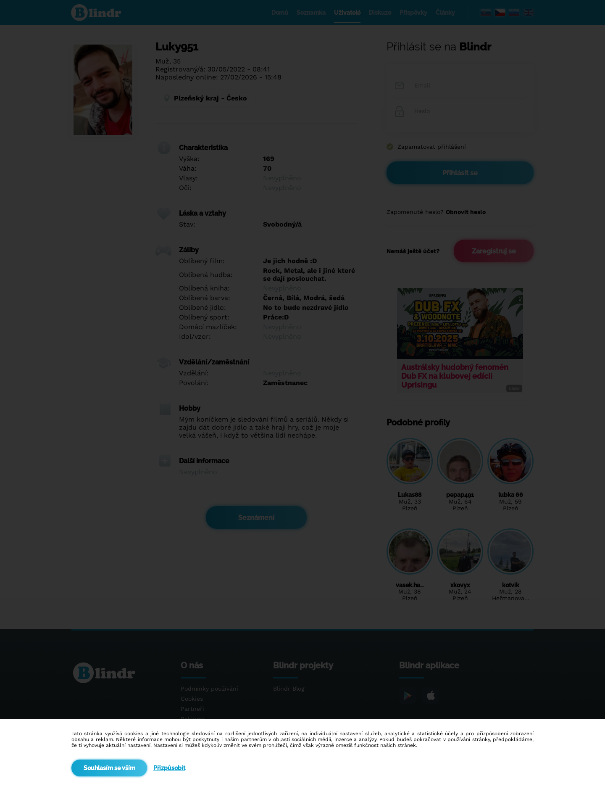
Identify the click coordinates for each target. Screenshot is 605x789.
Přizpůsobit (169, 768)
